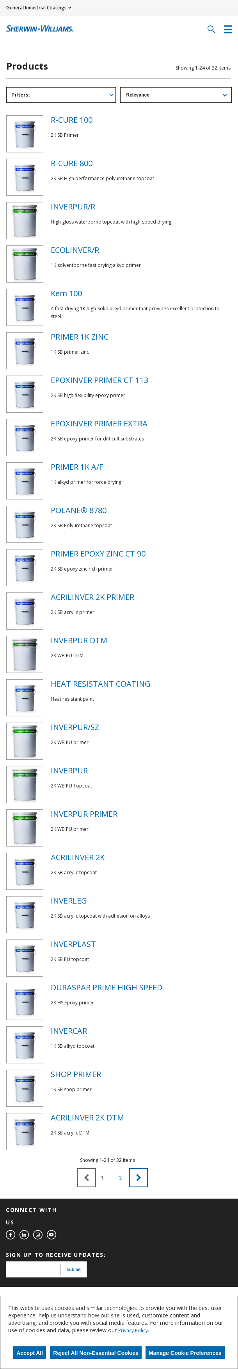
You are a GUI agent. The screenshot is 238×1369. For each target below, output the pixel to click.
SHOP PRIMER (76, 1074)
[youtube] (51, 1235)
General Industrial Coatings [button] (36, 7)
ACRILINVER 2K (78, 857)
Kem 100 (66, 293)
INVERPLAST (73, 944)
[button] (138, 1177)
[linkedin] (24, 1235)
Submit (74, 1269)
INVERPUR (69, 770)
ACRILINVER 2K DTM (87, 1117)
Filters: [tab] (21, 94)
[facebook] (10, 1235)
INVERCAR (69, 1030)
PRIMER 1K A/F (77, 467)
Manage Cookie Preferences (185, 1353)
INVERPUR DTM (79, 640)
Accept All (29, 1353)
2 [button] (120, 1177)
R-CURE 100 (71, 120)
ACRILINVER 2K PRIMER (92, 597)
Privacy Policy (133, 1330)
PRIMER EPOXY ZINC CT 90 (98, 553)
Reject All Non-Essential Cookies (96, 1353)
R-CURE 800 (71, 163)
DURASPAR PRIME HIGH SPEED (106, 987)
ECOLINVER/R (75, 250)
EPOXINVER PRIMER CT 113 (99, 380)
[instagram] (38, 1235)
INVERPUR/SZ (75, 727)
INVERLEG (69, 900)
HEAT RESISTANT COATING (101, 683)
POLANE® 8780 (79, 510)
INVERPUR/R (73, 206)
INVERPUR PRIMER (84, 814)
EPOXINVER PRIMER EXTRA (99, 423)
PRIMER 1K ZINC (79, 336)
